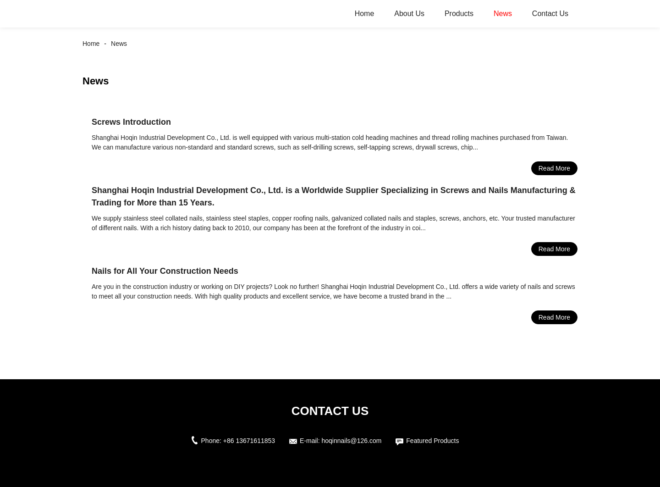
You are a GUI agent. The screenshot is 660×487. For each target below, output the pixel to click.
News (503, 13)
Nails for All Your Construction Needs (165, 271)
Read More (554, 168)
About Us (409, 13)
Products (459, 13)
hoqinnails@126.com (351, 440)
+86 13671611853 (249, 440)
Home (364, 13)
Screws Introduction (131, 122)
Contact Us (550, 13)
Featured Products (432, 440)
